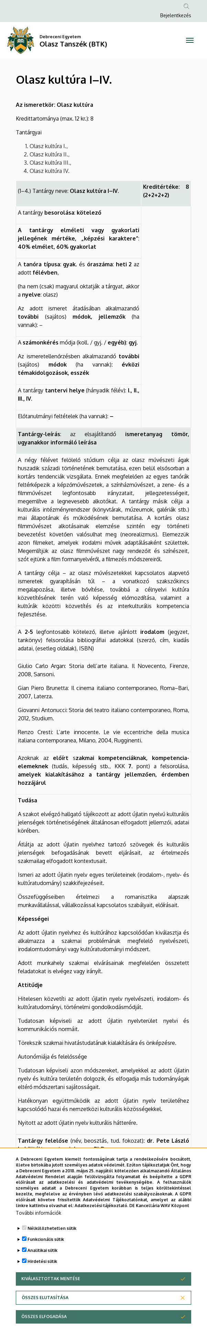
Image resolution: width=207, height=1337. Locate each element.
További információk (38, 1232)
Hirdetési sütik (42, 1280)
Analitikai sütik (42, 1269)
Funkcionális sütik (46, 1258)
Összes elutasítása (45, 1316)
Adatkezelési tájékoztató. (101, 1224)
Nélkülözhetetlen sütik (52, 1247)
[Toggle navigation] (190, 40)
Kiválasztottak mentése (50, 1297)
